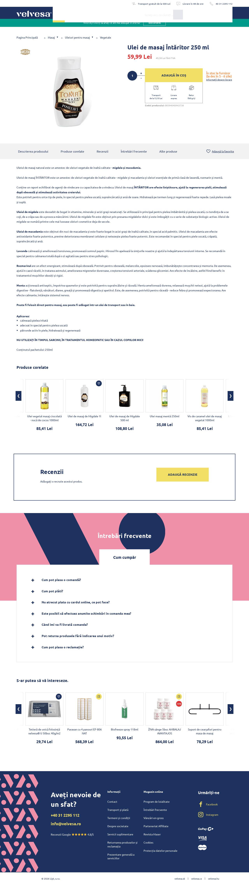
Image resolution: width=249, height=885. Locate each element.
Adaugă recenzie (182, 475)
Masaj (51, 37)
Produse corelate (72, 152)
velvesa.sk (179, 878)
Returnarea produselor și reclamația (122, 844)
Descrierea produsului (33, 152)
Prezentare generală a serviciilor (120, 856)
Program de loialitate (157, 801)
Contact (112, 801)
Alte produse (168, 152)
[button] (18, 396)
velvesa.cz (196, 878)
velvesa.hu (213, 878)
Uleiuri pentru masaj (77, 37)
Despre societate (117, 826)
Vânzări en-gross (154, 818)
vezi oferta (154, 27)
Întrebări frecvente (134, 152)
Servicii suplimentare (120, 834)
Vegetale (105, 37)
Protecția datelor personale (160, 850)
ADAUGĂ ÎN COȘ (173, 75)
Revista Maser (152, 834)
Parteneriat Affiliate (156, 826)
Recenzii (102, 152)
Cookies (148, 842)
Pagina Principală (27, 37)
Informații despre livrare (219, 79)
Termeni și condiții (118, 818)
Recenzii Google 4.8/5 (72, 834)
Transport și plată (117, 809)
